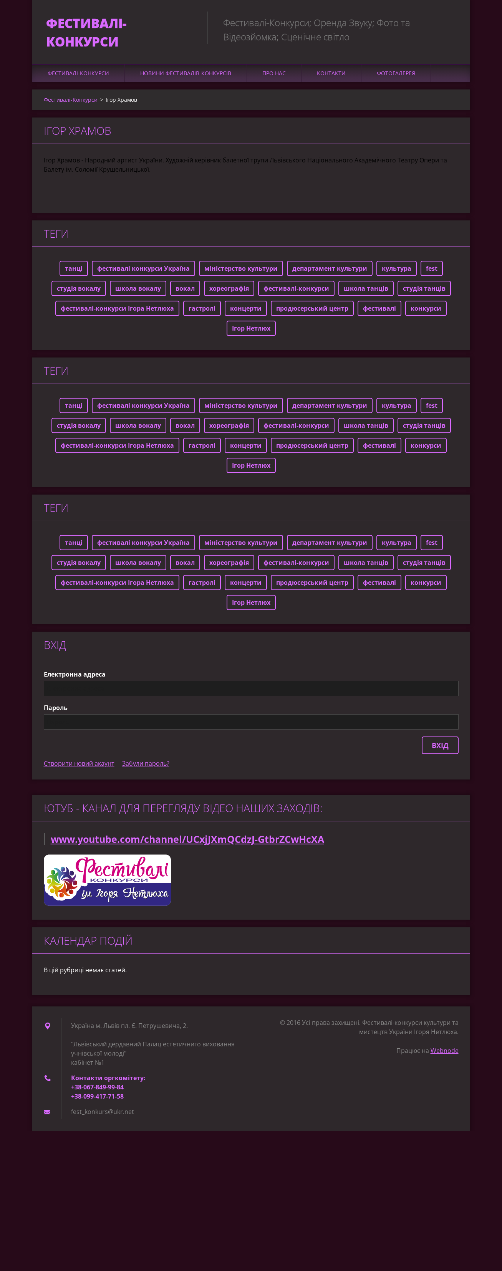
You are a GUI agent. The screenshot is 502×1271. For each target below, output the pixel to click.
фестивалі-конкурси (296, 292)
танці (74, 272)
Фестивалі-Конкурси (78, 76)
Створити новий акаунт (79, 767)
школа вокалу (138, 292)
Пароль (56, 711)
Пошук (450, 22)
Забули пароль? (145, 767)
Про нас (274, 76)
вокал (185, 292)
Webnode (445, 1054)
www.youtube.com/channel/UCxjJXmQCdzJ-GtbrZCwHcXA (187, 842)
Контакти (331, 76)
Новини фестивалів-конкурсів (185, 76)
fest (431, 272)
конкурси (426, 312)
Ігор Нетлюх (251, 332)
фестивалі (379, 312)
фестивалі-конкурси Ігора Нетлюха (117, 312)
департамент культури (329, 272)
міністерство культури (241, 272)
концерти (246, 312)
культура (396, 272)
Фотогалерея (396, 76)
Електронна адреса (75, 678)
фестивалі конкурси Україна (143, 272)
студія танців (424, 292)
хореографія (229, 292)
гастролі (202, 312)
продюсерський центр (312, 312)
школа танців (366, 292)
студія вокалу (79, 292)
